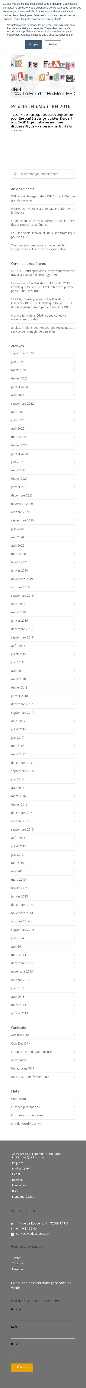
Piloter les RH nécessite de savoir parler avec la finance (42, 210)
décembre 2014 (22, 905)
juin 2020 (17, 529)
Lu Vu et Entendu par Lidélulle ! (32, 1052)
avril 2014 (17, 946)
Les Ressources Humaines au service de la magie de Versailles (42, 329)
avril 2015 (17, 871)
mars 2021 (18, 470)
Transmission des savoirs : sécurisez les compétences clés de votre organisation (39, 247)
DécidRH (17, 1180)
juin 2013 (17, 988)
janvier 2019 (19, 620)
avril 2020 (17, 545)
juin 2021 (17, 462)
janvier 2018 (19, 696)
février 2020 (19, 562)
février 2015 (19, 888)
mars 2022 (18, 437)
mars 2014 (18, 955)
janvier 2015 (19, 896)
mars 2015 (18, 879)
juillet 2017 (18, 729)
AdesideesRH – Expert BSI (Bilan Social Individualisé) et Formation (36, 1155)
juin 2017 (17, 738)
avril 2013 (17, 997)
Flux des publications (25, 1107)
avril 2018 (17, 671)
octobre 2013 (20, 980)
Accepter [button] (34, 44)
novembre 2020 (22, 504)
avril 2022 (17, 428)
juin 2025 (17, 362)
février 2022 (19, 445)
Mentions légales (23, 1196)
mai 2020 (17, 537)
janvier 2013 (19, 1013)
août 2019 (18, 604)
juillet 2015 (18, 846)
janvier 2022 (19, 454)
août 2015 (18, 838)
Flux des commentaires (27, 1115)
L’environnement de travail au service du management (42, 273)
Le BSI (16, 1174)
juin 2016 (17, 779)
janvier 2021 (19, 487)
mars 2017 (18, 754)
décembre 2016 (22, 763)
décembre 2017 (22, 704)
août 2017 (18, 721)
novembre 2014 (22, 913)
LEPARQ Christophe (24, 271)
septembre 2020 (22, 520)
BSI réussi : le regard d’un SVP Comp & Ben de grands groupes (43, 198)
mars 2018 (18, 679)
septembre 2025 (22, 353)
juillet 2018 (18, 654)
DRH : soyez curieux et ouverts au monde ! (39, 317)
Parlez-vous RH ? (22, 1068)
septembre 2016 (22, 771)
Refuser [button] (52, 44)
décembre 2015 (22, 813)
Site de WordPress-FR (26, 1124)
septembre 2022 (22, 403)
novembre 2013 (22, 971)
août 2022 (18, 412)
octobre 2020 (20, 512)
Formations (19, 1185)
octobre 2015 (20, 821)
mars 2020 (18, 554)
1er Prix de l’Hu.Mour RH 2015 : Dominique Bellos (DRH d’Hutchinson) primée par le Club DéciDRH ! (42, 287)
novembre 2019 (22, 579)
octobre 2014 (20, 921)
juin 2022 (17, 420)
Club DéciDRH (21, 1043)
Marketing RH (20, 1168)
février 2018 (19, 687)
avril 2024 (17, 395)
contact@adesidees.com (33, 1234)
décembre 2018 (22, 629)
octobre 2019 (20, 587)
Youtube (17, 1263)
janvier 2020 (19, 570)
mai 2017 (17, 746)
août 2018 (18, 646)
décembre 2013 (22, 963)
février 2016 (19, 804)
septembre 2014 (22, 930)
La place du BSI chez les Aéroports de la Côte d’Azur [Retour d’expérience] (42, 223)
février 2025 (19, 378)
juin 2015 (17, 855)
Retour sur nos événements (30, 1077)
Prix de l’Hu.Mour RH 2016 (41, 106)
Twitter (16, 1258)
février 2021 (19, 479)
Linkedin (17, 1269)
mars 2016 (18, 796)
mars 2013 (18, 1005)
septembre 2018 (22, 637)
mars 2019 (18, 612)
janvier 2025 (19, 387)
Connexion (18, 1099)
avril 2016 (17, 788)
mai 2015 (17, 863)
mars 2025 (18, 370)
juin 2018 (17, 662)
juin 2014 (17, 938)
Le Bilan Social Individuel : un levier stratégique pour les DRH (43, 235)
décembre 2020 (22, 495)
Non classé (18, 1060)
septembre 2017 (22, 713)
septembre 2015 (22, 829)
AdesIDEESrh (20, 1035)
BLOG (15, 1191)
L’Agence (17, 1163)
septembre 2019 (22, 596)
